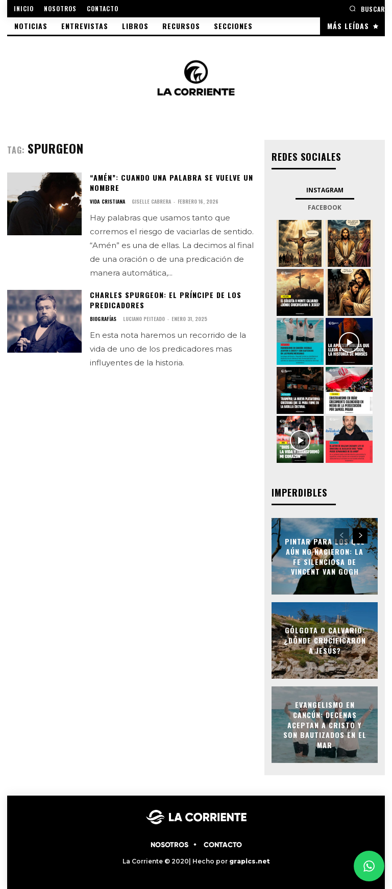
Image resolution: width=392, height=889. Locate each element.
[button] (367, 8)
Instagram (325, 189)
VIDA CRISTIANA (107, 201)
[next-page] (360, 534)
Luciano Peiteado (143, 318)
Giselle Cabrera (150, 201)
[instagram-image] (300, 242)
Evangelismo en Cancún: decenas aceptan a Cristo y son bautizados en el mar (324, 723)
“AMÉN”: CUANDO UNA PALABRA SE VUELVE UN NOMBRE (170, 182)
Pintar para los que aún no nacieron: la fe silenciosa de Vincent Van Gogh (325, 555)
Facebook (324, 207)
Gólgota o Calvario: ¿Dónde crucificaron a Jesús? (325, 639)
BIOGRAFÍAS (102, 317)
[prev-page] (341, 534)
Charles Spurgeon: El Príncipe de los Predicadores (164, 299)
